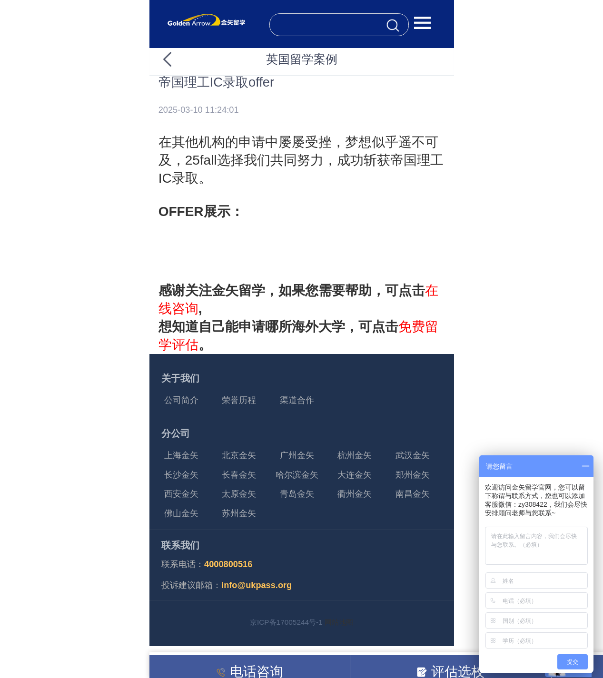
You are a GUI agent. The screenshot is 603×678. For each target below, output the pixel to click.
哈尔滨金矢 (297, 475)
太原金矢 (239, 494)
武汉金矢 (412, 455)
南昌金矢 (412, 494)
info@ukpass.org (256, 585)
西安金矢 (181, 494)
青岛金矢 (297, 494)
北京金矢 (239, 455)
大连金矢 (354, 475)
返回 (184, 59)
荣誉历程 (239, 400)
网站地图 (339, 622)
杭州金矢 (354, 455)
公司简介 (181, 400)
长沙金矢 (181, 475)
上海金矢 (181, 455)
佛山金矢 (181, 513)
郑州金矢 (412, 475)
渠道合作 (297, 400)
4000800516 (228, 564)
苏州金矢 (239, 513)
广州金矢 (297, 455)
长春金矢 (239, 475)
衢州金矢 (354, 494)
